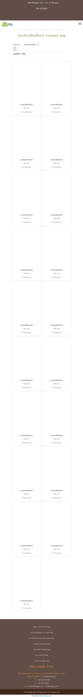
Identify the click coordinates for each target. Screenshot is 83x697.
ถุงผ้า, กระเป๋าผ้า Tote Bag (41, 626)
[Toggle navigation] (80, 23)
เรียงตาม (17, 44)
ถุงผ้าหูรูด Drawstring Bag (41, 644)
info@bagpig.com (52, 686)
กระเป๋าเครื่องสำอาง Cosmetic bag (41, 632)
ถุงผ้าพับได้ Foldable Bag (41, 649)
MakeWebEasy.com (45, 696)
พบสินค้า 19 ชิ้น (19, 53)
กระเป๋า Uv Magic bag (41, 661)
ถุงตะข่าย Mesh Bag (41, 655)
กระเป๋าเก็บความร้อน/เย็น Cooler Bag (41, 638)
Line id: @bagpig (51, 3)
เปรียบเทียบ (27, 112)
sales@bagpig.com (35, 3)
